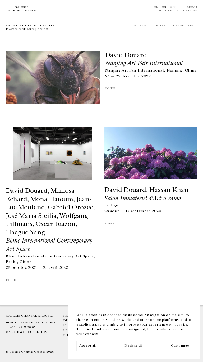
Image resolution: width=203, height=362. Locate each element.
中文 (173, 7)
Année (159, 25)
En (156, 7)
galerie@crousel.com (27, 332)
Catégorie (183, 25)
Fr (164, 7)
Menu (192, 7)
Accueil (165, 10)
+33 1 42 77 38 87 (23, 327)
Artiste (139, 25)
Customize (180, 346)
